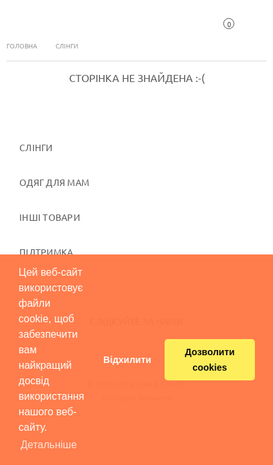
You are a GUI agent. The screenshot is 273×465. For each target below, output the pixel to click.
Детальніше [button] (49, 444)
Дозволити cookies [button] (209, 360)
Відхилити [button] (127, 360)
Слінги (67, 45)
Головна (21, 45)
